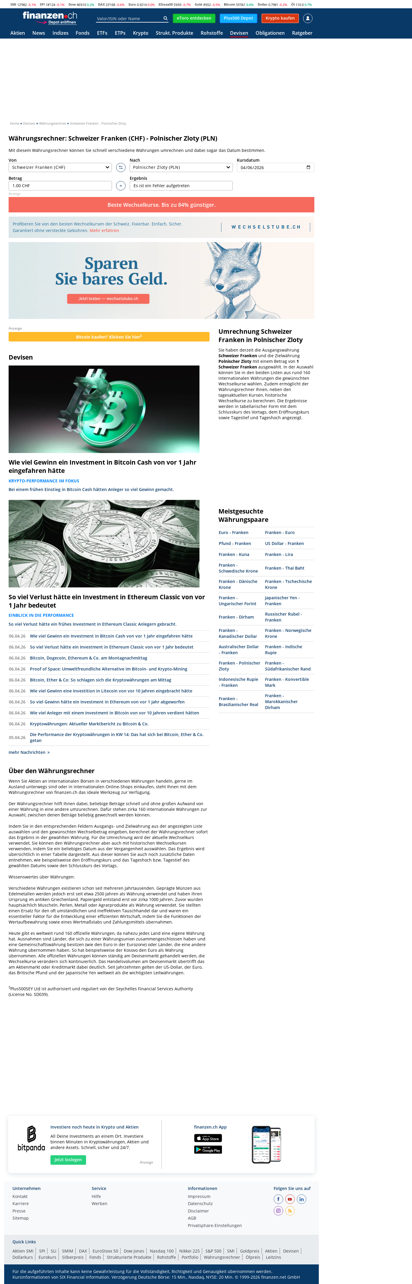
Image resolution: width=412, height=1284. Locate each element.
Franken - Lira (279, 554)
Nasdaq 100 (162, 1251)
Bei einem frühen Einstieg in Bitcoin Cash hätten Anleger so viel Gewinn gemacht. (91, 489)
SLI (53, 1251)
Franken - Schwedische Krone (238, 568)
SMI (13, 4)
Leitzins (273, 1257)
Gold (198, 4)
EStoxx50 (166, 4)
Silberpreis (73, 1257)
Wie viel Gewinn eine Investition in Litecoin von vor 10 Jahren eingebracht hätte (111, 691)
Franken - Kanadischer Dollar (238, 633)
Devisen (239, 33)
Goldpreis (249, 1251)
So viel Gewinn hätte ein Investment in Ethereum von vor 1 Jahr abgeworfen (107, 702)
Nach (181, 164)
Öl (293, 4)
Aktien (17, 33)
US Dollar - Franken (284, 543)
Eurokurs (47, 1257)
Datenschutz (200, 1204)
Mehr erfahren (104, 230)
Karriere (20, 1204)
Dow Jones (134, 1251)
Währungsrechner (222, 1257)
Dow (72, 4)
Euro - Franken (233, 532)
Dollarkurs (22, 1257)
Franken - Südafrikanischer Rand (288, 666)
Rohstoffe (212, 33)
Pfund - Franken (235, 543)
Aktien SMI (23, 1251)
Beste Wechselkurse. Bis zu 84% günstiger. (161, 204)
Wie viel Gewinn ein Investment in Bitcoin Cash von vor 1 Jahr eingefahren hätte (103, 466)
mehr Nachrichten (29, 752)
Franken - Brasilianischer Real (238, 701)
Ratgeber (302, 33)
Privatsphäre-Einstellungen (215, 1225)
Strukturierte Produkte (129, 1257)
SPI (42, 4)
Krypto (140, 33)
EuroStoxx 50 (105, 1251)
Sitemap (20, 1218)
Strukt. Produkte (174, 33)
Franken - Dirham (236, 617)
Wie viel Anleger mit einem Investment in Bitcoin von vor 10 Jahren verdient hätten (114, 713)
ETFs (102, 33)
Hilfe (96, 1196)
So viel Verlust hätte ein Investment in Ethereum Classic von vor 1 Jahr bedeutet (107, 601)
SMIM (67, 1251)
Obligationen (270, 33)
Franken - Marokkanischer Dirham (281, 701)
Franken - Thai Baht (285, 568)
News (38, 33)
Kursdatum (275, 164)
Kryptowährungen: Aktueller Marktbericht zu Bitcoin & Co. (89, 724)
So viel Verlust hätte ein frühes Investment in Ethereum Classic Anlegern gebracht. (93, 624)
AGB (192, 1218)
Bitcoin (229, 4)
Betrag (60, 182)
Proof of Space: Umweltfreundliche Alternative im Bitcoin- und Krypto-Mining (108, 669)
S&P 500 (213, 1251)
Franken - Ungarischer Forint (237, 600)
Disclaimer (198, 1211)
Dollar (262, 4)
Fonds (83, 33)
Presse (19, 1211)
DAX (101, 4)
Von (60, 164)
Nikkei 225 (189, 1251)
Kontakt (20, 1196)
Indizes (61, 33)
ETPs (120, 33)
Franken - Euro (280, 532)
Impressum (199, 1196)
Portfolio (190, 1257)
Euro (132, 4)
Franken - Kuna (234, 554)
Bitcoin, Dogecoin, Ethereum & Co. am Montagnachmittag (88, 658)
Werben (99, 1204)
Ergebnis (181, 182)
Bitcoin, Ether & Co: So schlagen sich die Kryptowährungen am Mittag (100, 680)
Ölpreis (253, 1257)
